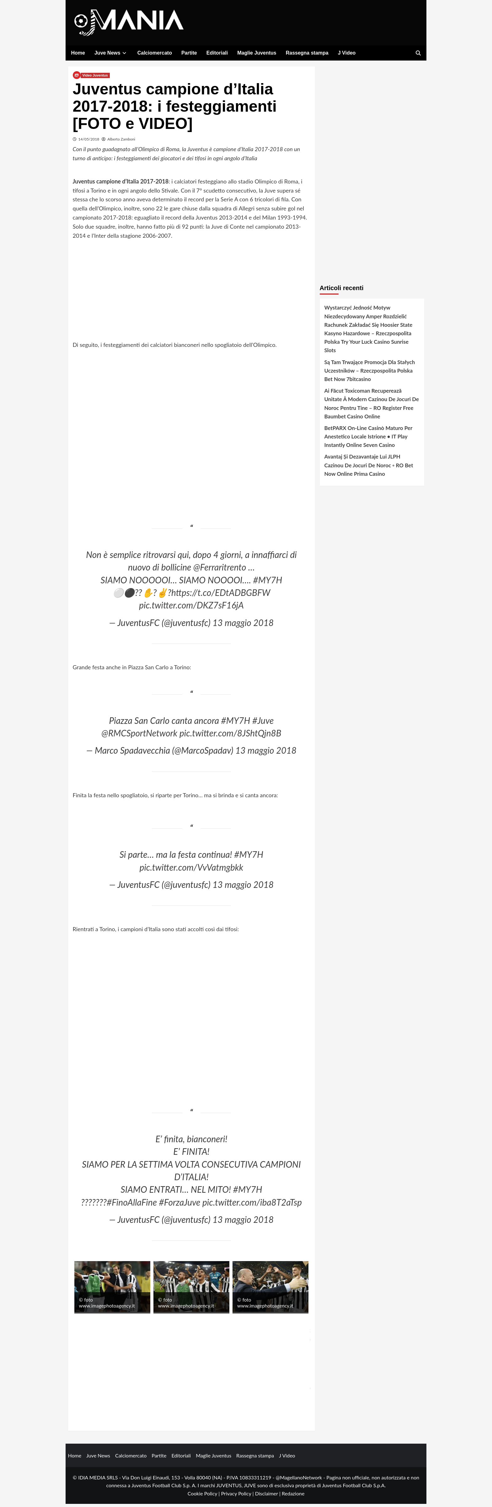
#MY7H (267, 583)
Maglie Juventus (256, 53)
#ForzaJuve (180, 1205)
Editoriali (217, 53)
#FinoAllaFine (132, 1205)
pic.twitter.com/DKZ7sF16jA (191, 608)
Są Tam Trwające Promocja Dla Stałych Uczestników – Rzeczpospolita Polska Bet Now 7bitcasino (369, 373)
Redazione (293, 1497)
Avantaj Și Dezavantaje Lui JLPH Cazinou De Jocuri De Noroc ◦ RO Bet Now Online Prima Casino (368, 468)
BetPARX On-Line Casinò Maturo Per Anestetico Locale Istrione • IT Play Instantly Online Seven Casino (368, 440)
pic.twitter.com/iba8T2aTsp (252, 1205)
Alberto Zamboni (121, 142)
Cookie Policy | (204, 1497)
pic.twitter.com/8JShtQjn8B (230, 736)
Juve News (111, 53)
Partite (189, 53)
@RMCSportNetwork (139, 736)
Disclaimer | (268, 1497)
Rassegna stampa (307, 53)
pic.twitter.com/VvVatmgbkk (191, 870)
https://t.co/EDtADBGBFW (220, 596)
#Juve (263, 723)
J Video (347, 53)
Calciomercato (154, 53)
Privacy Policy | (238, 1497)
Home (78, 53)
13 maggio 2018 (243, 625)
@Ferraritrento (219, 570)
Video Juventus (95, 79)
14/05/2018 (88, 142)
